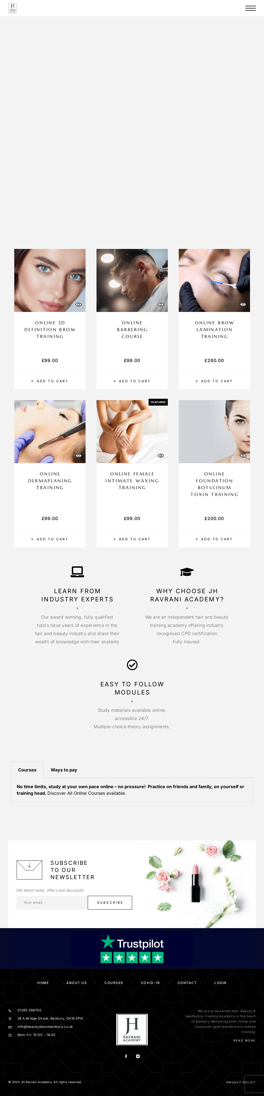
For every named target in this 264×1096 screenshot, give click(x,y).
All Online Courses (86, 793)
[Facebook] (126, 1057)
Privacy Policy (241, 1082)
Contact (187, 983)
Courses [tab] (27, 770)
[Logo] (12, 8)
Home (43, 983)
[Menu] (250, 8)
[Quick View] (79, 304)
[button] (50, 381)
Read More (245, 1040)
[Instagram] (138, 1057)
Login (220, 983)
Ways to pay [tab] (64, 770)
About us (76, 983)
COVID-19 (150, 983)
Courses (113, 983)
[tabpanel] (132, 790)
